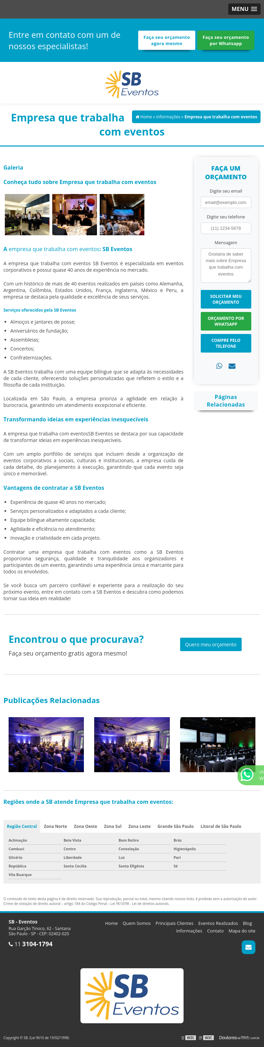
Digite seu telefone (226, 217)
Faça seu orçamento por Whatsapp (226, 40)
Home (111, 923)
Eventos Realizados (218, 923)
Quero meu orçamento (211, 644)
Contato (215, 931)
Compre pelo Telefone (225, 343)
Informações (189, 931)
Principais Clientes (175, 923)
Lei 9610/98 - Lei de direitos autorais (140, 903)
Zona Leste (139, 826)
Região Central (22, 826)
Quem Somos (137, 923)
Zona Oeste (85, 826)
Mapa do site (242, 931)
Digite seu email (226, 191)
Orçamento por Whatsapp (226, 321)
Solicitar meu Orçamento (226, 299)
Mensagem (225, 242)
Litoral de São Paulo (220, 826)
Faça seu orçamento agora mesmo (167, 40)
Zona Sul (113, 826)
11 (31, 944)
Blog (247, 923)
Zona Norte (55, 826)
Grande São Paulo (175, 826)
